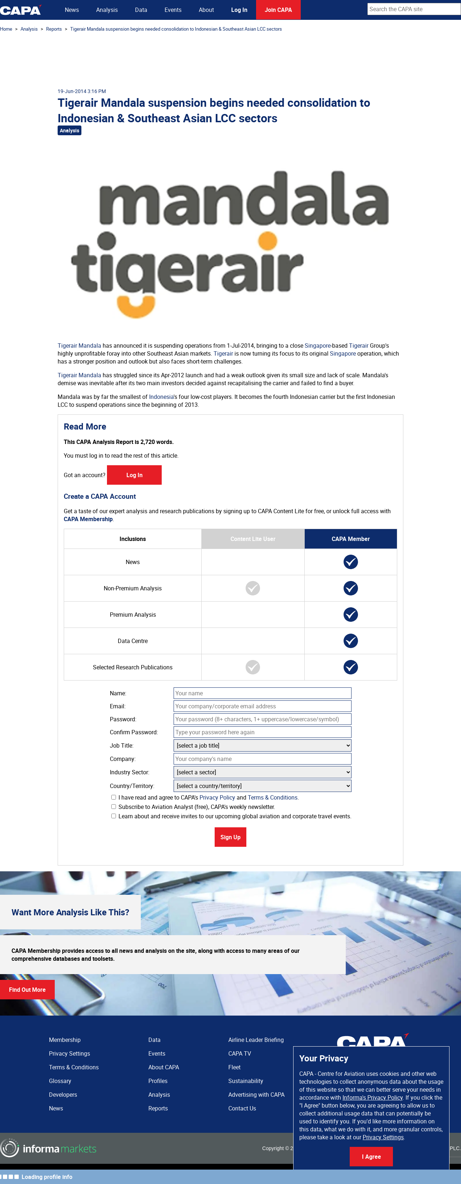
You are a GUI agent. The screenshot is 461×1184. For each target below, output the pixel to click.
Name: (118, 693)
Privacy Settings (383, 1137)
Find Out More (27, 990)
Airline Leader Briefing (256, 1040)
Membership (65, 1040)
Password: (123, 719)
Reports (54, 29)
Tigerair (358, 345)
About (206, 10)
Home (6, 29)
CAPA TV (239, 1053)
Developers (63, 1095)
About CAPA (163, 1067)
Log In (239, 10)
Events (173, 10)
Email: (118, 706)
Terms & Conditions (272, 797)
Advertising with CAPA (256, 1095)
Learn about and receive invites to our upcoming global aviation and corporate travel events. (231, 816)
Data (141, 10)
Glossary (60, 1081)
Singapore (318, 345)
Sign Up (230, 837)
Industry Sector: (129, 772)
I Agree (371, 1157)
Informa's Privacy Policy (373, 1097)
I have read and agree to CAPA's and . (205, 797)
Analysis (107, 10)
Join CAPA (278, 10)
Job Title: (122, 745)
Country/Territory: (132, 786)
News (72, 10)
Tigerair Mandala (79, 345)
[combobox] (414, 9)
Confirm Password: (134, 732)
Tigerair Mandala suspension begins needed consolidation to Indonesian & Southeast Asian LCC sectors (176, 29)
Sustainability (245, 1081)
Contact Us (242, 1108)
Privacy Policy (217, 797)
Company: (123, 759)
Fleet (234, 1067)
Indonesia (161, 397)
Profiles (157, 1081)
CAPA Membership (88, 519)
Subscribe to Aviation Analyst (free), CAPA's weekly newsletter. (193, 807)
